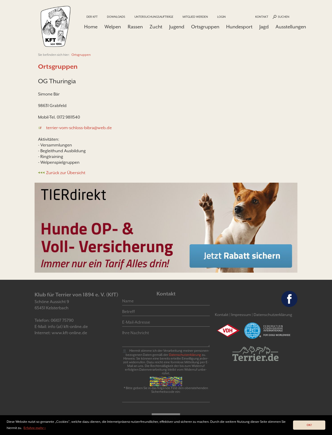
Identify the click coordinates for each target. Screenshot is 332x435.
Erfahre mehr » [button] (35, 428)
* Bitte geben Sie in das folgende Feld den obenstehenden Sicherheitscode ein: (166, 389)
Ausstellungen (291, 27)
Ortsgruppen (205, 27)
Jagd (264, 27)
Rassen (135, 27)
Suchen (283, 16)
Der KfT (92, 16)
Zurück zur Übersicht (65, 172)
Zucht (156, 27)
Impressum (241, 315)
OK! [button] (309, 425)
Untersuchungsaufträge (153, 16)
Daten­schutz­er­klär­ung (185, 355)
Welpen (112, 27)
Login (221, 16)
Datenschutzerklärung (273, 315)
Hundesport (239, 27)
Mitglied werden (195, 16)
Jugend (176, 27)
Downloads (116, 16)
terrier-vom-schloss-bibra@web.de (79, 127)
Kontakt (261, 16)
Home (91, 27)
